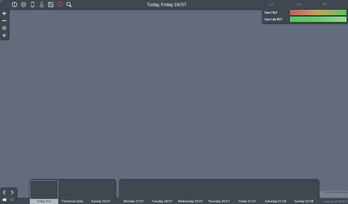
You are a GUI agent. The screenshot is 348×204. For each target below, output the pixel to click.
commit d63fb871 (335, 201)
